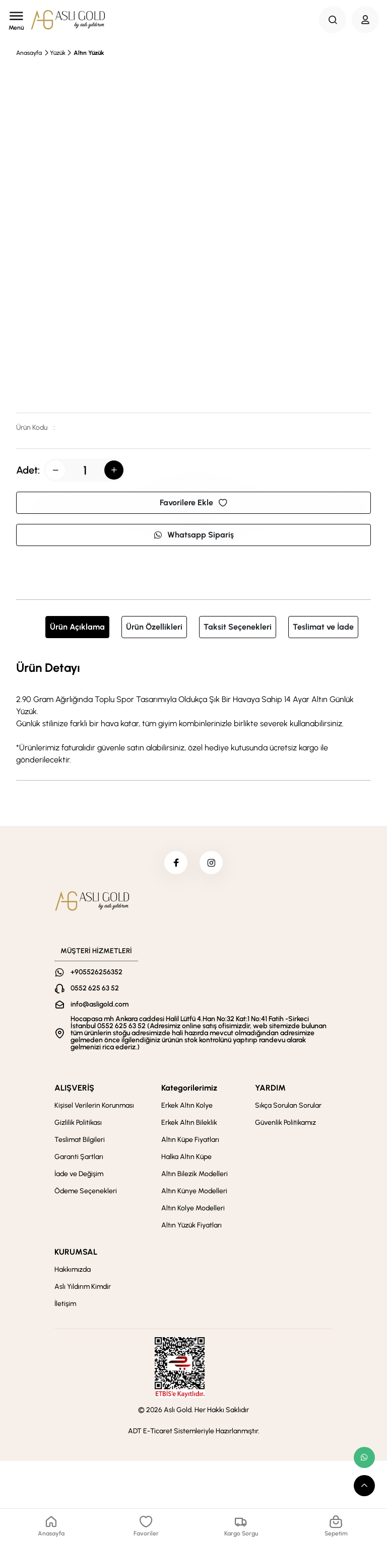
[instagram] (212, 863)
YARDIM (270, 1090)
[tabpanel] (193, 712)
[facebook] (174, 863)
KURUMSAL (75, 1254)
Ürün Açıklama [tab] (77, 627)
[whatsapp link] (364, 1457)
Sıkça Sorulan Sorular (288, 1107)
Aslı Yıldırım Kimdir (82, 1288)
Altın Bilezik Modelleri (194, 1176)
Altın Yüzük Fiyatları (191, 1227)
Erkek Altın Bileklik (189, 1124)
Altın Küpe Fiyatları (190, 1141)
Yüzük (58, 52)
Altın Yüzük (89, 52)
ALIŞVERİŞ (74, 1090)
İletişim (65, 1305)
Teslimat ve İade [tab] (323, 627)
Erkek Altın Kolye (187, 1107)
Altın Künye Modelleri (194, 1193)
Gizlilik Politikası (78, 1124)
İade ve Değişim (78, 1176)
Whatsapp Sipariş (193, 534)
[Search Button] (332, 19)
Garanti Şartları (78, 1158)
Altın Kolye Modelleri (193, 1210)
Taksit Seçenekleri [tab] (238, 627)
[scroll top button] (364, 1485)
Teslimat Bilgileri (79, 1141)
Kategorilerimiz (189, 1090)
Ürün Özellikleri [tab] (154, 627)
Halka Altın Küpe (186, 1158)
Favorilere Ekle (193, 502)
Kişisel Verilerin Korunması (94, 1107)
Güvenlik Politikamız (285, 1124)
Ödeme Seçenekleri (85, 1193)
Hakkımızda (72, 1271)
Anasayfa (29, 52)
